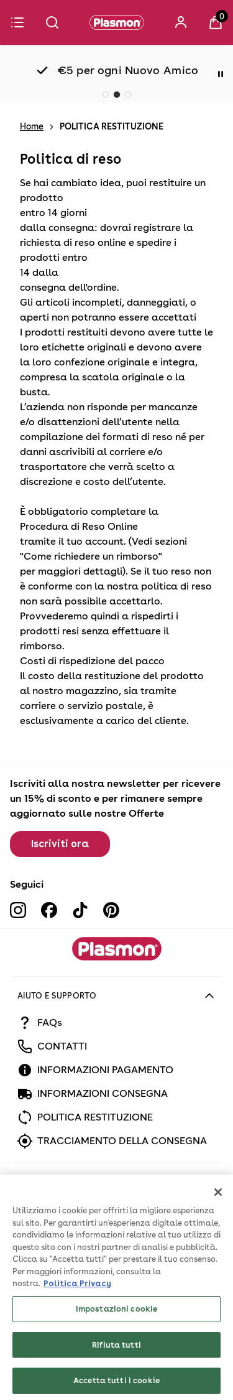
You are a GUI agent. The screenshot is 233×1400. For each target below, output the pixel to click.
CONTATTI (62, 1046)
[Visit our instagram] (18, 910)
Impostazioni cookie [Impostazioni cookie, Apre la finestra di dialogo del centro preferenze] (116, 1336)
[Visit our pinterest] (111, 910)
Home (31, 126)
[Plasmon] (117, 22)
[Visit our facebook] (49, 910)
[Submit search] (52, 22)
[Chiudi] (218, 1220)
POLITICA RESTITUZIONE (95, 1117)
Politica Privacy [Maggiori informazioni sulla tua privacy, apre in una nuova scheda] (77, 1311)
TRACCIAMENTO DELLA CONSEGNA (122, 1141)
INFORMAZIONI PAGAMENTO (105, 1070)
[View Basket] (215, 22)
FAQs (49, 1022)
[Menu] (17, 22)
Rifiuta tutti (116, 1372)
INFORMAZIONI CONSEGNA (102, 1093)
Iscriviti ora (60, 844)
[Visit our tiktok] (80, 910)
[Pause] (221, 74)
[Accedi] (180, 22)
